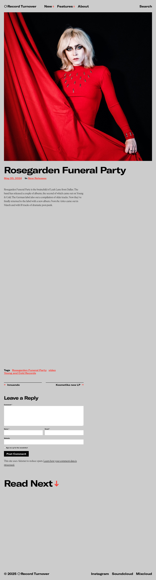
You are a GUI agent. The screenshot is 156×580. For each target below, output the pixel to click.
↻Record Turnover (20, 6)
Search (145, 6)
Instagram (100, 574)
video (52, 370)
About (83, 6)
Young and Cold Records (20, 373)
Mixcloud (144, 574)
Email (47, 429)
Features (65, 6)
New (48, 6)
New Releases (37, 178)
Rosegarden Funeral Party (29, 370)
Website (7, 438)
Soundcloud (122, 574)
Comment (8, 404)
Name (6, 429)
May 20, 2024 (13, 178)
